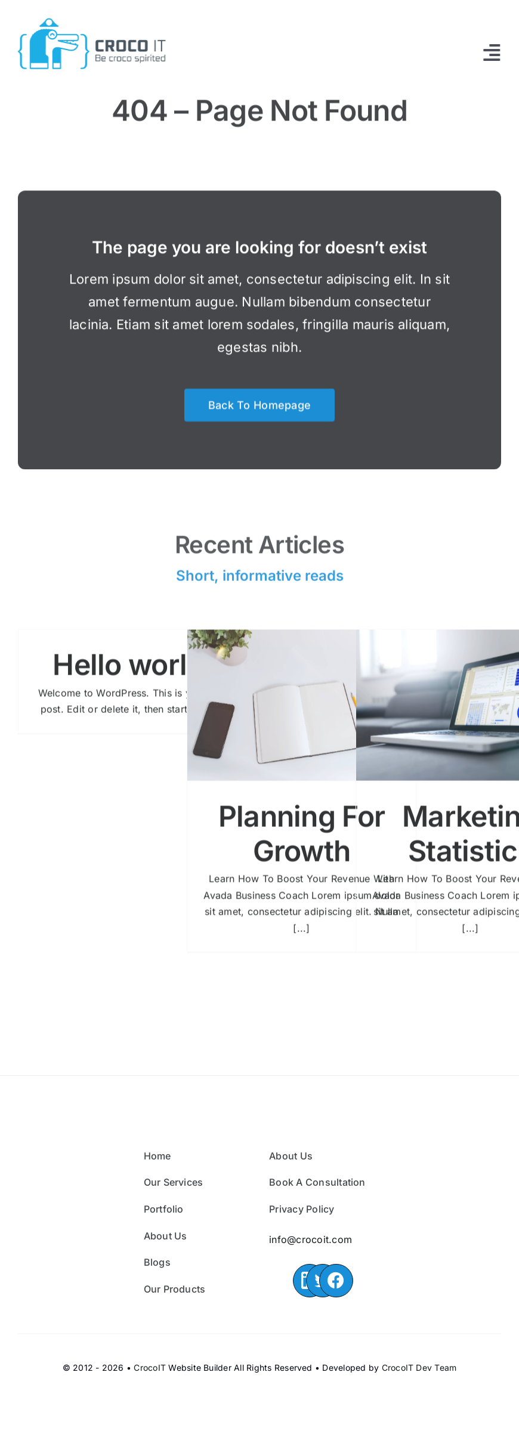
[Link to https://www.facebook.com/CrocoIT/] (336, 1280)
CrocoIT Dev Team (419, 1367)
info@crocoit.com (310, 1239)
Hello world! (132, 670)
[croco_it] (89, 23)
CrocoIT (150, 1367)
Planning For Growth (301, 839)
